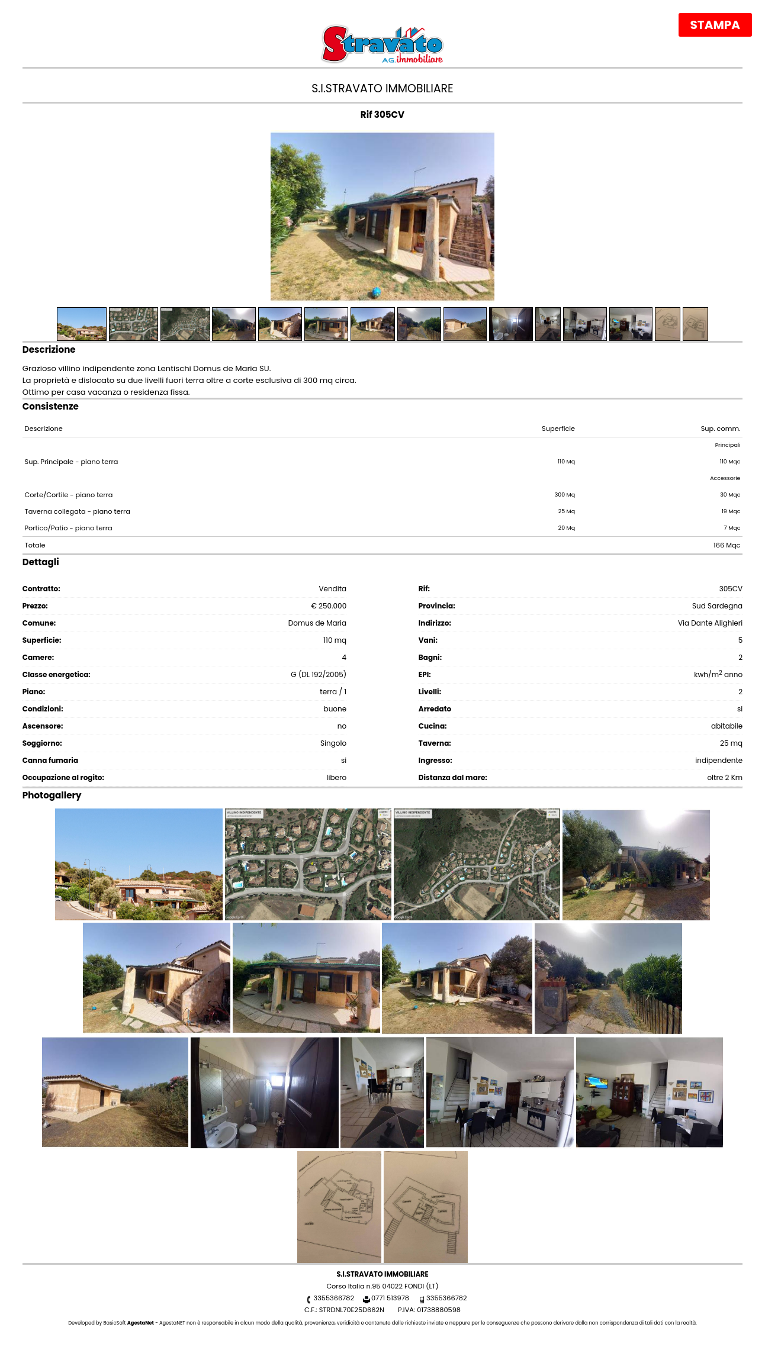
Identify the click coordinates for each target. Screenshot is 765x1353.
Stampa (715, 25)
